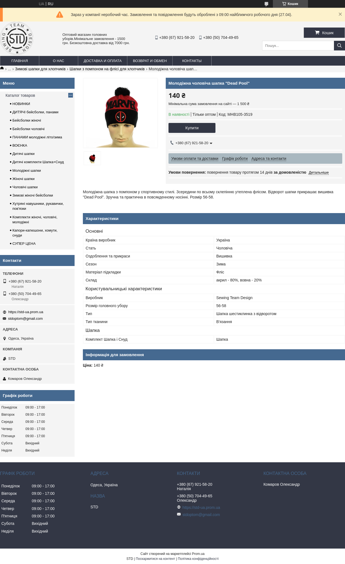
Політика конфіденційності (198, 559)
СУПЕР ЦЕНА (24, 243)
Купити (192, 127)
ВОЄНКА (19, 145)
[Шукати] (339, 45)
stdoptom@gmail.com (25, 318)
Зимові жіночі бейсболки (32, 195)
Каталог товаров (20, 95)
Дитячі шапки (23, 154)
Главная (19, 61)
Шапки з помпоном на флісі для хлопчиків (107, 69)
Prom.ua (198, 554)
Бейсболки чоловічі (28, 129)
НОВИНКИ (21, 104)
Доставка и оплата (103, 61)
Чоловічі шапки (25, 187)
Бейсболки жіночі (26, 120)
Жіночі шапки (23, 179)
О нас (58, 61)
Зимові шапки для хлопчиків (40, 69)
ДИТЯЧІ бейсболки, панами (35, 112)
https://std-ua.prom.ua (25, 312)
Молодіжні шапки (26, 170)
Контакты (192, 61)
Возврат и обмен (150, 61)
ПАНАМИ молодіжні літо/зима (37, 137)
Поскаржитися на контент (155, 559)
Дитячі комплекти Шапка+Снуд (38, 162)
